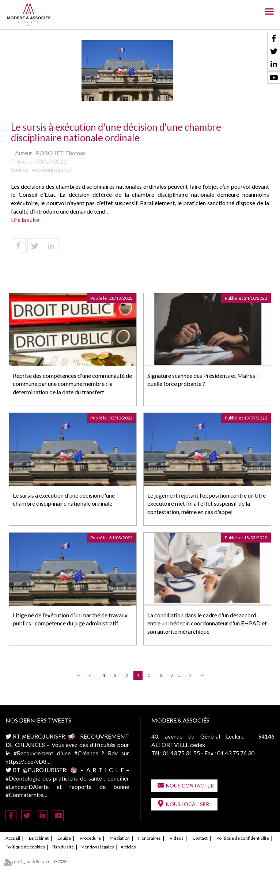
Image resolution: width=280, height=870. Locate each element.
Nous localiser (187, 804)
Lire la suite (25, 219)
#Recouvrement (33, 753)
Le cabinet (39, 838)
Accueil (12, 838)
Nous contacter (190, 785)
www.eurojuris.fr (52, 169)
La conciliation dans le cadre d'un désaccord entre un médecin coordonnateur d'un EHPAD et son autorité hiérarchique (207, 623)
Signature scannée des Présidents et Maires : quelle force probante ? (202, 379)
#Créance (86, 753)
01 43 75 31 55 (181, 753)
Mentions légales (97, 847)
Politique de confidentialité (242, 838)
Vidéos (176, 838)
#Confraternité (24, 794)
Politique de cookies (25, 847)
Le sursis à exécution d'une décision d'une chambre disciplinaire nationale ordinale (64, 499)
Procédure (90, 838)
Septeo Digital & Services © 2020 (35, 861)
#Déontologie (22, 778)
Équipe (64, 838)
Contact (200, 838)
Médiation (120, 838)
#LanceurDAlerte (27, 786)
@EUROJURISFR (43, 736)
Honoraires (149, 838)
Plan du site (63, 847)
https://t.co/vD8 (25, 761)
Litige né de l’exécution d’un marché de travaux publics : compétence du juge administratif (70, 619)
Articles (128, 847)
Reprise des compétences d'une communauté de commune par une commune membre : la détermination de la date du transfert (72, 384)
